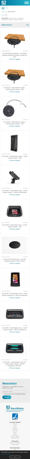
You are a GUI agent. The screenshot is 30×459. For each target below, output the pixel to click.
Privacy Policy (21, 394)
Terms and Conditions (15, 442)
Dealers (15, 434)
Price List (15, 431)
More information (5, 454)
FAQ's (15, 425)
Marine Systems (13, 18)
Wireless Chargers (18, 19)
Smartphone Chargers (7, 19)
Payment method (15, 436)
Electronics (21, 18)
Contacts (15, 424)
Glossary (15, 427)
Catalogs (15, 429)
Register (7, 397)
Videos (15, 432)
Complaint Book (15, 438)
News (15, 449)
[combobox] (13, 12)
